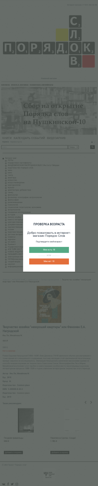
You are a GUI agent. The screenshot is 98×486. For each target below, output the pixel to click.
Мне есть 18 (49, 250)
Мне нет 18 (49, 261)
